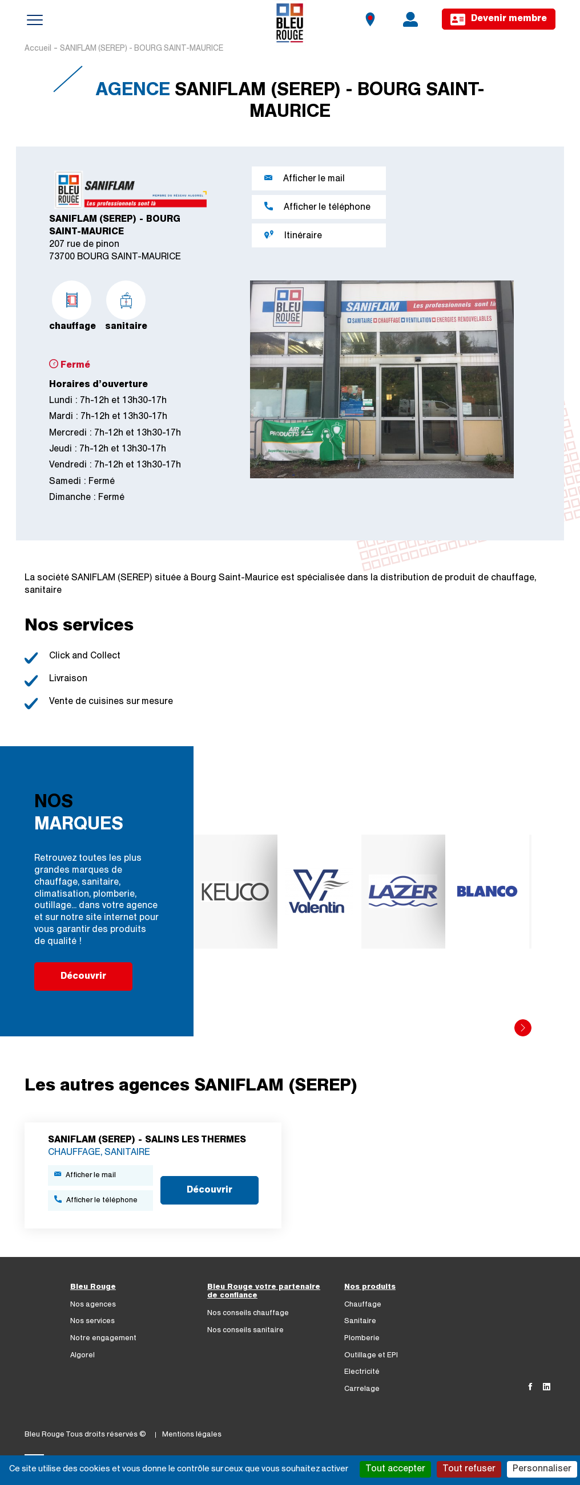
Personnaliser (542, 1469)
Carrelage (362, 1389)
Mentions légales (191, 1434)
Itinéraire (293, 235)
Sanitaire (360, 1321)
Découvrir (83, 976)
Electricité (362, 1372)
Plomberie (362, 1338)
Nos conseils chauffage (248, 1313)
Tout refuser (469, 1469)
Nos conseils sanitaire (245, 1330)
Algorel (82, 1355)
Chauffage (362, 1304)
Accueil (38, 48)
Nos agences (93, 1304)
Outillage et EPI (371, 1355)
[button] (522, 1027)
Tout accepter (395, 1469)
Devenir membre (498, 20)
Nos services (92, 1321)
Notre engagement (103, 1338)
